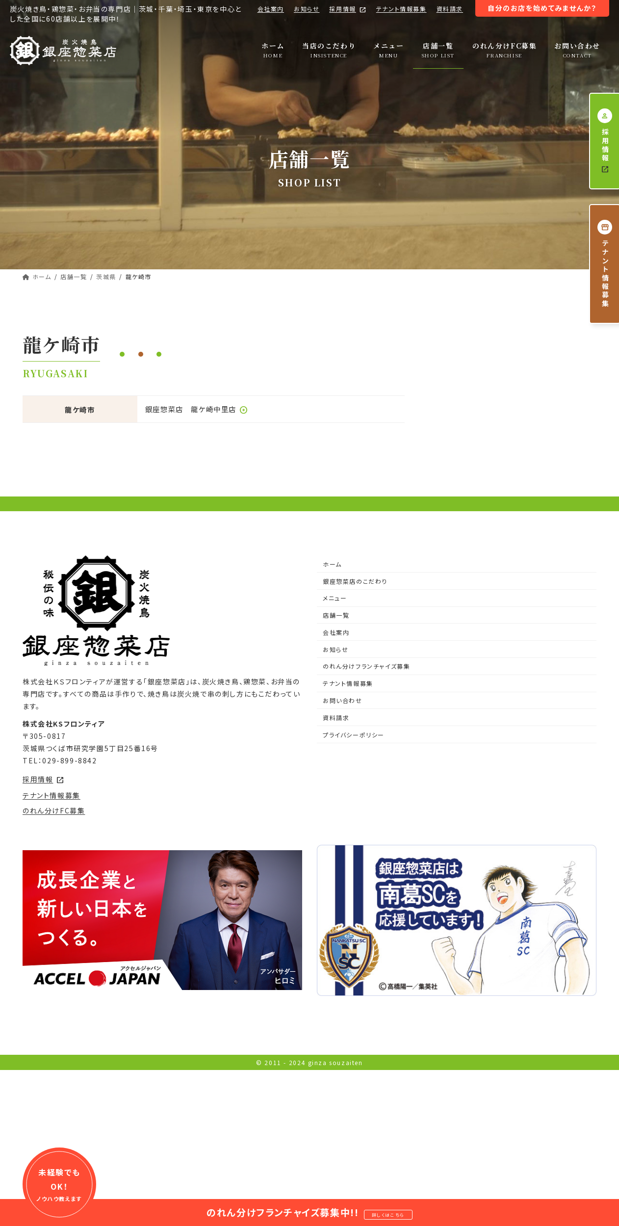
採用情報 (347, 9)
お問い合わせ (342, 829)
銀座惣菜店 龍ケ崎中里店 (196, 409)
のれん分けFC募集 (54, 939)
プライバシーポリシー (354, 864)
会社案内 (271, 8)
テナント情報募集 (401, 8)
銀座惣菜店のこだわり (355, 710)
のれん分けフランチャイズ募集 (366, 795)
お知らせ (306, 8)
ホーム (332, 693)
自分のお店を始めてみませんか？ (542, 8)
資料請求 (450, 8)
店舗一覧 (336, 744)
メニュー (335, 727)
